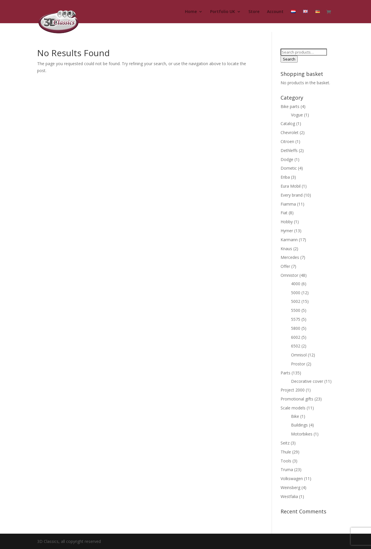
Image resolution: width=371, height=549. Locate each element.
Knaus (286, 248)
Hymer (287, 230)
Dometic (289, 168)
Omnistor (289, 275)
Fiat (284, 212)
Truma (287, 469)
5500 (295, 310)
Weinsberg (290, 487)
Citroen (287, 141)
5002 (295, 301)
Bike (295, 416)
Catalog (288, 123)
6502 (295, 346)
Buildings (299, 425)
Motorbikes (301, 434)
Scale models (293, 408)
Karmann (289, 239)
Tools (286, 461)
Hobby (287, 221)
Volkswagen (292, 478)
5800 (295, 328)
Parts (285, 373)
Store (253, 12)
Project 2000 (293, 390)
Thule (286, 452)
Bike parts (290, 106)
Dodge (287, 159)
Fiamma (288, 204)
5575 (295, 319)
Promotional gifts (297, 399)
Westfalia (289, 496)
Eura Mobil (291, 186)
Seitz (285, 443)
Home (191, 12)
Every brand (292, 195)
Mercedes (290, 257)
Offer (285, 266)
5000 (295, 292)
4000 (295, 283)
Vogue (297, 115)
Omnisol (299, 355)
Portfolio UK (222, 12)
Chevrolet (290, 132)
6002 (295, 337)
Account (275, 12)
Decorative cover (307, 381)
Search (289, 59)
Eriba (285, 177)
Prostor (298, 364)
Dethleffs (289, 150)
